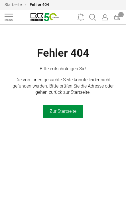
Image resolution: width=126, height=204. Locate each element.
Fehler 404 (63, 52)
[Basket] (117, 17)
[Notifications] (80, 17)
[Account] (105, 17)
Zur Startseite (63, 111)
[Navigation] (9, 17)
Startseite (13, 4)
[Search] (92, 17)
